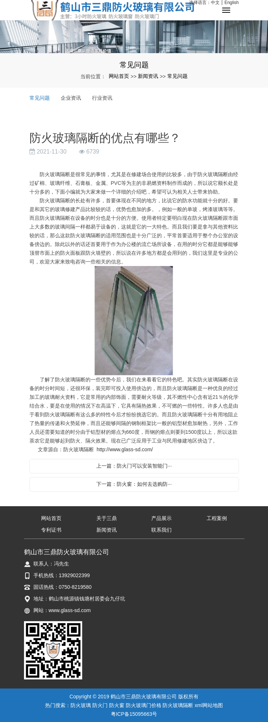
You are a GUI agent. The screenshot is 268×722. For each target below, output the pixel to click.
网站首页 (119, 76)
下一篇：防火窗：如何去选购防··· (134, 484)
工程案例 (217, 518)
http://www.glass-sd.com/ (125, 449)
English (231, 2)
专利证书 (51, 530)
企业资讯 (71, 98)
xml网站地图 (209, 705)
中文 (215, 2)
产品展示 (161, 518)
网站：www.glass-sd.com (62, 610)
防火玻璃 (81, 705)
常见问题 (177, 76)
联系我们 (161, 530)
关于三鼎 (106, 518)
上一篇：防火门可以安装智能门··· (134, 466)
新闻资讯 (148, 76)
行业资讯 (102, 98)
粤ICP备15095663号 (134, 714)
